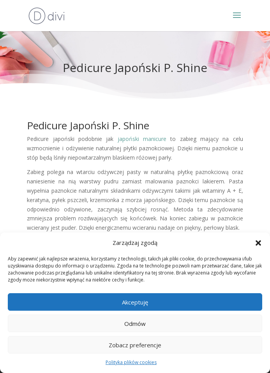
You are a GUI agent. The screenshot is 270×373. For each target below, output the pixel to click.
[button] (258, 243)
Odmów (135, 323)
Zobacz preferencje (135, 345)
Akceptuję (135, 302)
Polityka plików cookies (131, 362)
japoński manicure (142, 139)
